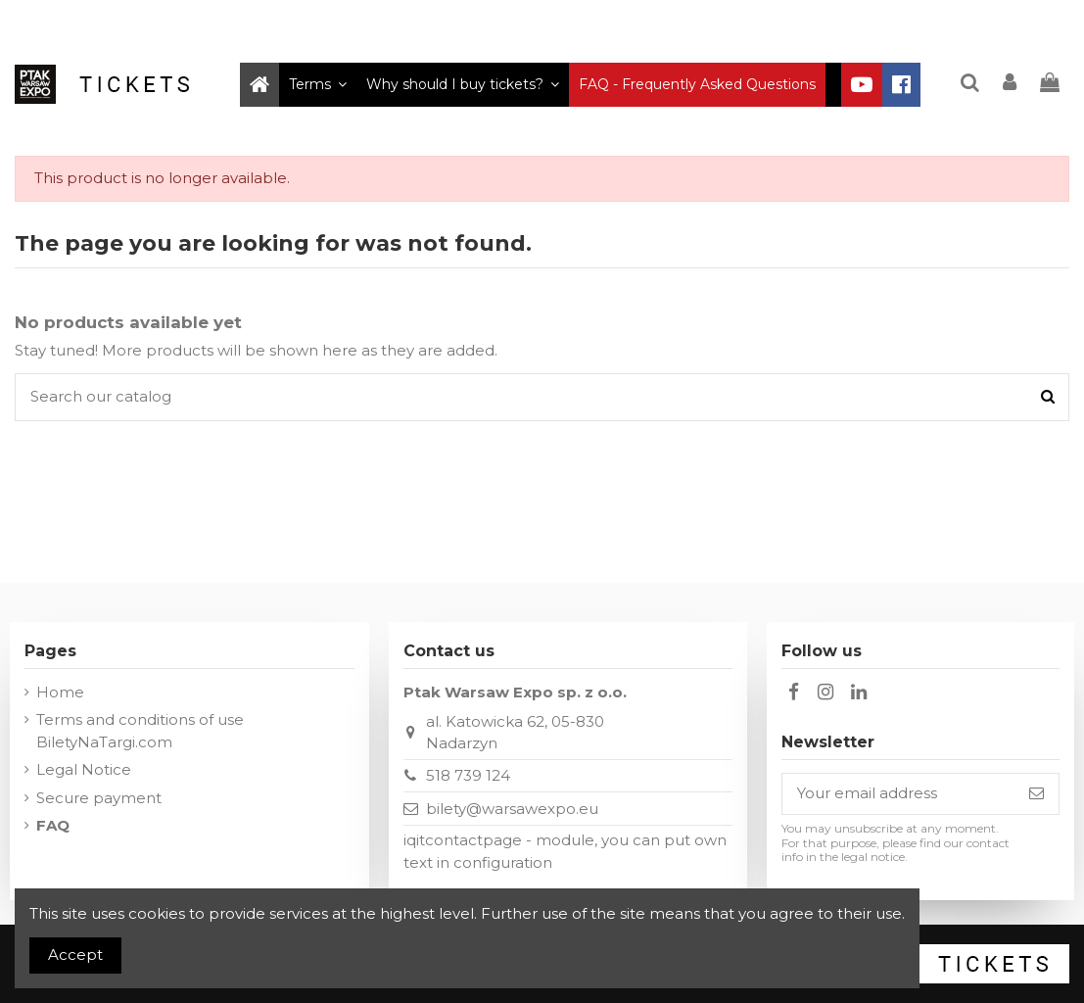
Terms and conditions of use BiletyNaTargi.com (140, 730)
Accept (75, 954)
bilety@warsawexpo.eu (512, 808)
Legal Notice (83, 769)
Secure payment (99, 797)
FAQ (53, 825)
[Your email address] (898, 794)
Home (60, 692)
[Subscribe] (1036, 794)
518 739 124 (468, 775)
